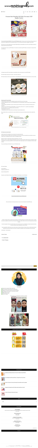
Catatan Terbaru (4, 234)
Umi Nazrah (18, 445)
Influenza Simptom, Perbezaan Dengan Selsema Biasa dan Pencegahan (16, 382)
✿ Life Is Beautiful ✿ (17, 413)
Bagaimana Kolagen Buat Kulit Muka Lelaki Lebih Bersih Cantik (15, 387)
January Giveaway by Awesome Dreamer (11, 392)
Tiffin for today (17, 414)
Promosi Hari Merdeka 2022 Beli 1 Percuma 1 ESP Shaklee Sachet (19, 17)
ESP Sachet (3, 230)
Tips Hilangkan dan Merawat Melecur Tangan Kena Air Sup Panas (15, 377)
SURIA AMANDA (17, 409)
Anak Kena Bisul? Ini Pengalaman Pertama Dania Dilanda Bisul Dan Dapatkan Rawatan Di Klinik (17, 410)
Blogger (27, 445)
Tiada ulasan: (21, 19)
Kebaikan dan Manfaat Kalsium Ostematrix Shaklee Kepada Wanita (15, 372)
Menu (3, 11)
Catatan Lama (34, 234)
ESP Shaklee (8, 230)
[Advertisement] (19, 360)
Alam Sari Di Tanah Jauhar (17, 417)
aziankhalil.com (17, 424)
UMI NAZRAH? (19, 286)
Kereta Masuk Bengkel (17, 425)
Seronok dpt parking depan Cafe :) (17, 421)
